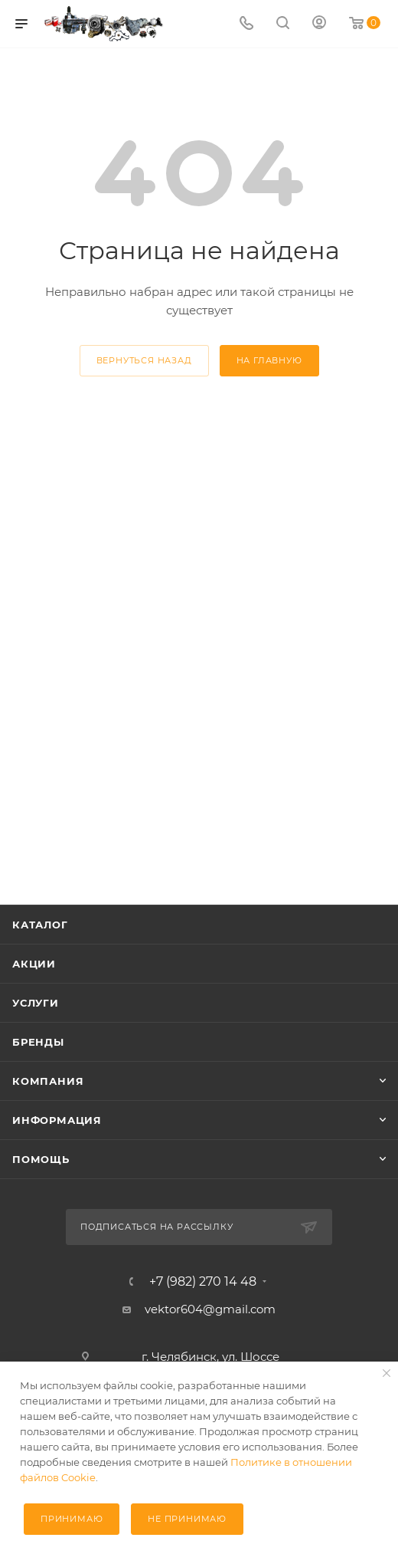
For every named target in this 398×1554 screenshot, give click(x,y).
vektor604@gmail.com (210, 1309)
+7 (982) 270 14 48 (202, 1282)
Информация (57, 1120)
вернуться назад (144, 360)
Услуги (35, 1003)
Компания (47, 1081)
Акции (34, 964)
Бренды (38, 1042)
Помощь (41, 1159)
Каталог (40, 924)
